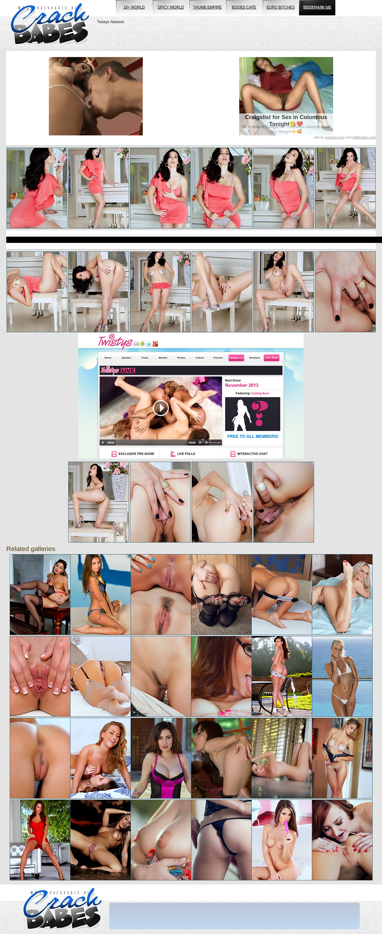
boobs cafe (244, 7)
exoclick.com (335, 137)
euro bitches (280, 7)
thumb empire (207, 7)
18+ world (134, 7)
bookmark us (317, 7)
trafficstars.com (364, 137)
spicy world (170, 7)
